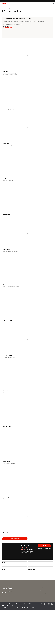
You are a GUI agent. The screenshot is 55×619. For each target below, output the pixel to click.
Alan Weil (5, 71)
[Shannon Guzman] (27, 271)
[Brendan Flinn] (27, 235)
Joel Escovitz (6, 214)
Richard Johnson (7, 355)
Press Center (38, 595)
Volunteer (20, 590)
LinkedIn (5, 27)
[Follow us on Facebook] (41, 604)
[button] (53, 4)
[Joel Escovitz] (27, 200)
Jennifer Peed (7, 426)
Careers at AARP (31, 590)
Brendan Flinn (7, 249)
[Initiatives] (40, 564)
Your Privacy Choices (26, 607)
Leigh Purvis (6, 461)
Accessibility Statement (28, 603)
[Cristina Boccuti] (27, 94)
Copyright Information (21, 605)
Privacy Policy (40, 548)
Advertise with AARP (31, 584)
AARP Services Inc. (31, 592)
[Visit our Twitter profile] (45, 604)
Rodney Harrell (7, 320)
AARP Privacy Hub (10, 603)
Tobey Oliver (6, 391)
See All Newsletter (47, 548)
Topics (3, 569)
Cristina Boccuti (7, 108)
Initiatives (30, 562)
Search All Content (32, 569)
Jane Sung (6, 497)
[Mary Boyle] (27, 129)
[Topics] (14, 570)
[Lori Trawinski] (27, 518)
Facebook (10, 27)
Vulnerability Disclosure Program (8, 607)
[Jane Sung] (27, 483)
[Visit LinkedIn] (52, 604)
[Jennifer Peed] (27, 412)
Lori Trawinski (7, 532)
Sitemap (3, 603)
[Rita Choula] (27, 165)
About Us (4, 562)
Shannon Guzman (8, 285)
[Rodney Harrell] (27, 306)
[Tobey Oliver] (27, 377)
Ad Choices (18, 607)
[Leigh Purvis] (27, 447)
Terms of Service (19, 603)
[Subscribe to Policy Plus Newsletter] (44, 546)
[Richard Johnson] (27, 341)
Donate (20, 586)
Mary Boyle (6, 143)
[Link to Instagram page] (48, 604)
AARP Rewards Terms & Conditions (8, 605)
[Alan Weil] (27, 58)
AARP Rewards (21, 595)
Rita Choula (6, 178)
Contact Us (30, 586)
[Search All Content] (40, 570)
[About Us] (14, 564)
